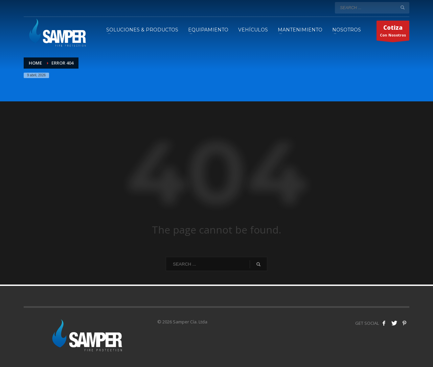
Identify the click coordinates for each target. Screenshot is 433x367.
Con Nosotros (393, 32)
